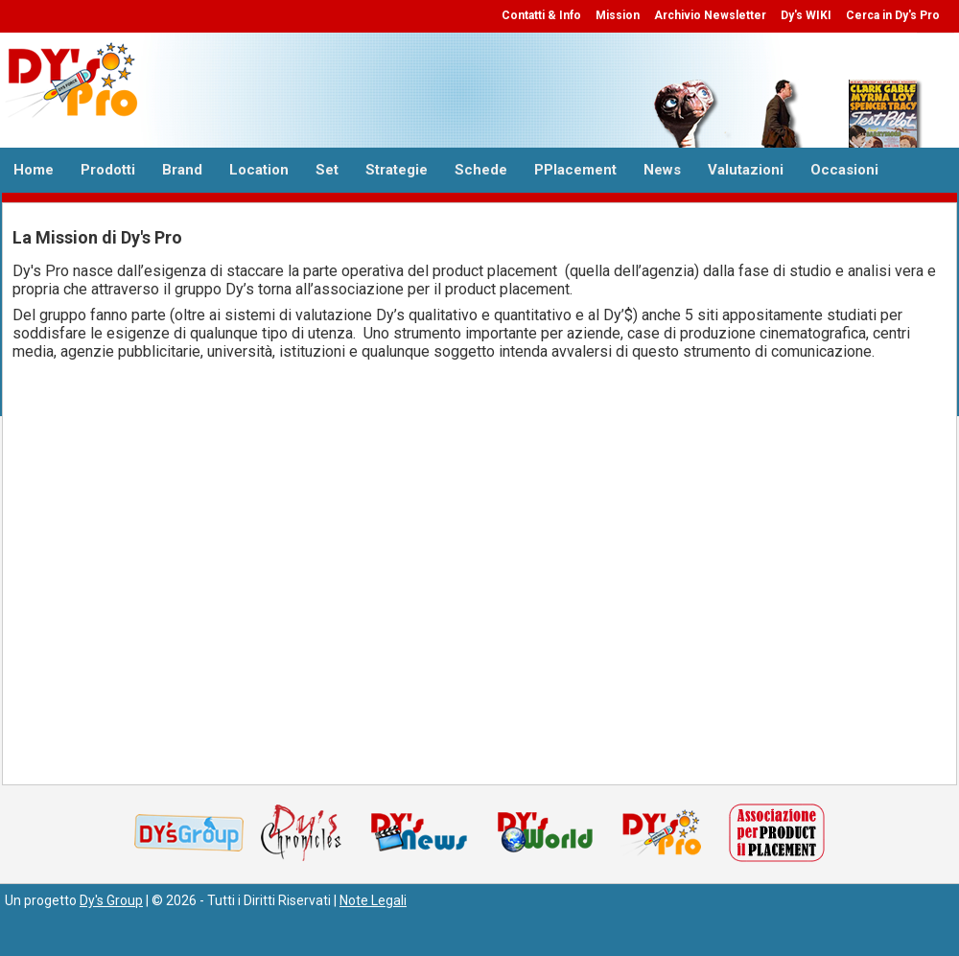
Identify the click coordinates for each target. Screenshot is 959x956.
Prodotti (108, 169)
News (662, 169)
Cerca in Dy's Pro (893, 15)
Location (259, 169)
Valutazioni (746, 169)
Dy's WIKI (806, 15)
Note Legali (373, 900)
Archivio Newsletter (710, 15)
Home (33, 169)
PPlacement (575, 169)
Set (327, 169)
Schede (481, 169)
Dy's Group (111, 900)
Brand (182, 169)
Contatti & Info (541, 15)
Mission (618, 15)
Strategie (396, 169)
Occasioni (844, 169)
